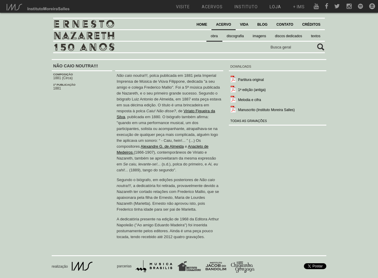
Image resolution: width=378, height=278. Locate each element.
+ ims (299, 6)
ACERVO (223, 24)
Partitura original (251, 80)
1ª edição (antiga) (252, 90)
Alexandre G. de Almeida (162, 146)
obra (214, 36)
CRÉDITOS (311, 24)
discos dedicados (288, 36)
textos (315, 36)
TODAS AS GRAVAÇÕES (248, 121)
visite (183, 6)
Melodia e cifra (249, 100)
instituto (246, 6)
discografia (235, 36)
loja (275, 6)
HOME (201, 24)
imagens (259, 36)
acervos (212, 6)
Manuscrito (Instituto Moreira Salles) (266, 110)
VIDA (244, 24)
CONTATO (284, 24)
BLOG (262, 24)
